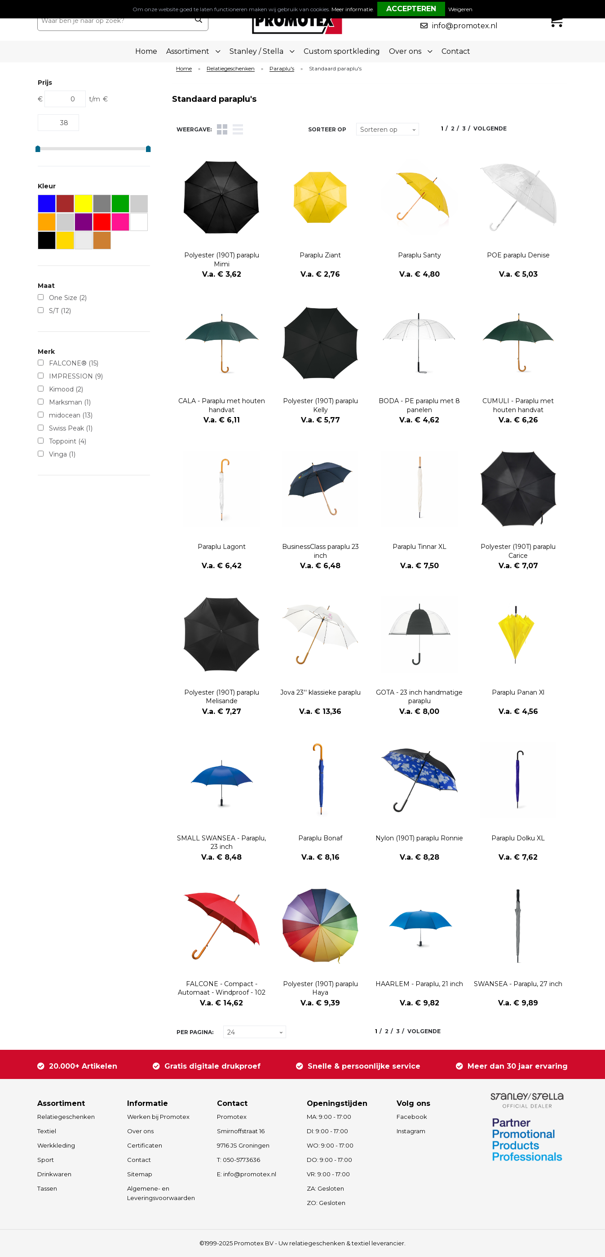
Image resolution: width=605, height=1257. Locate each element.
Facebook (412, 1116)
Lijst (238, 129)
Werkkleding (56, 1145)
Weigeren (460, 9)
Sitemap (139, 1174)
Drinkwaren (54, 1174)
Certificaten (144, 1145)
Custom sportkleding (342, 51)
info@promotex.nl (465, 26)
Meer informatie (352, 9)
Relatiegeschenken (231, 69)
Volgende (490, 128)
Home (146, 51)
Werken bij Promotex (158, 1116)
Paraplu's (281, 69)
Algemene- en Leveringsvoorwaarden (161, 1193)
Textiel (46, 1131)
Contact (456, 51)
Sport (45, 1159)
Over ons (140, 1131)
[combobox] (113, 20)
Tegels (222, 129)
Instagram (411, 1131)
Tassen (47, 1188)
